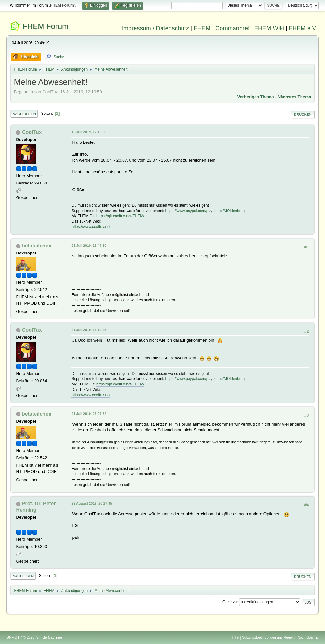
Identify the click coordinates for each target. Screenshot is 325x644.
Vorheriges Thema (255, 96)
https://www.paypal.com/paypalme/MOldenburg (205, 211)
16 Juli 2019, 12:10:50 (88, 132)
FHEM (202, 28)
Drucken (302, 114)
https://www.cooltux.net (90, 227)
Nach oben (23, 576)
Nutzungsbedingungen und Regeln (268, 637)
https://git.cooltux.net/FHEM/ (120, 216)
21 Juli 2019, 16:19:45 (88, 330)
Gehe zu (229, 602)
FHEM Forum (45, 26)
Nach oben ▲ (308, 637)
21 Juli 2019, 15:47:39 (88, 245)
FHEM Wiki (269, 28)
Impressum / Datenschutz (155, 28)
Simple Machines (49, 637)
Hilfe (235, 637)
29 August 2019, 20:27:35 (91, 503)
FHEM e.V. (303, 28)
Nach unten (24, 114)
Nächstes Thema (294, 96)
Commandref (232, 28)
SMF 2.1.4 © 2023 (20, 637)
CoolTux (32, 132)
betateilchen (36, 245)
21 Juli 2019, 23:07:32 (88, 414)
